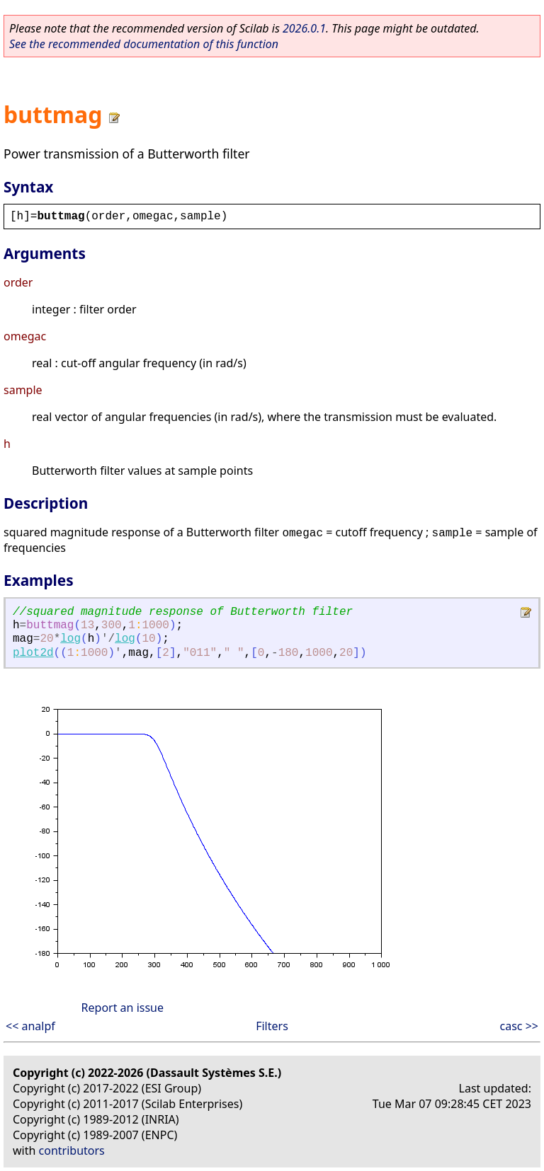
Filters (272, 1026)
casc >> (519, 1026)
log (70, 639)
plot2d (33, 653)
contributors (72, 1150)
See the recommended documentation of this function (143, 44)
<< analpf (30, 1026)
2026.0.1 (304, 28)
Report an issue (122, 1007)
